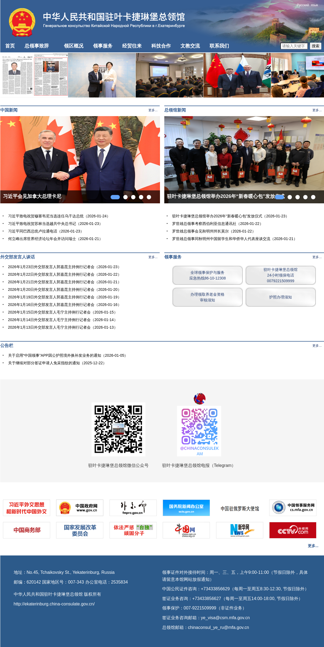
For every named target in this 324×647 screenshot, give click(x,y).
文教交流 (190, 46)
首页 (10, 46)
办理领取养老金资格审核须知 (207, 297)
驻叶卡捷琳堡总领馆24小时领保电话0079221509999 (281, 275)
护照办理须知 (280, 297)
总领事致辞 (37, 46)
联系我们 (219, 46)
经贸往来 (132, 46)
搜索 (315, 46)
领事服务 (102, 46)
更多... (153, 110)
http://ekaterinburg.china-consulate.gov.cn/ (54, 604)
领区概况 (73, 46)
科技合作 (161, 46)
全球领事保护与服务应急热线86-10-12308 (207, 275)
